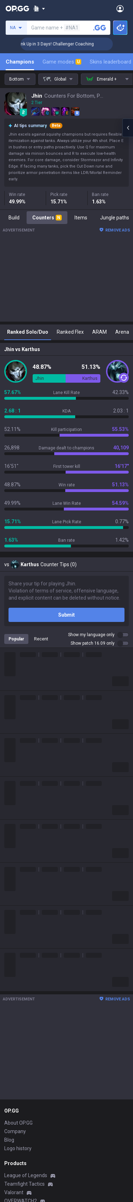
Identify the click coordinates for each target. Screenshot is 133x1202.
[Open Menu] (120, 8)
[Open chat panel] (127, 128)
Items (80, 217)
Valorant (13, 1192)
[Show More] (39, 8)
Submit (66, 615)
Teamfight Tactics (24, 1184)
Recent (41, 638)
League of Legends (25, 1175)
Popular (16, 638)
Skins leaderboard (110, 62)
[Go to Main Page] (17, 8)
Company (15, 1131)
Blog (9, 1140)
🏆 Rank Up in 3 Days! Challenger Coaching (60, 44)
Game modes (62, 62)
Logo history (18, 1148)
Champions (20, 62)
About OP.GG (18, 1123)
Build (14, 217)
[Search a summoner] (99, 28)
